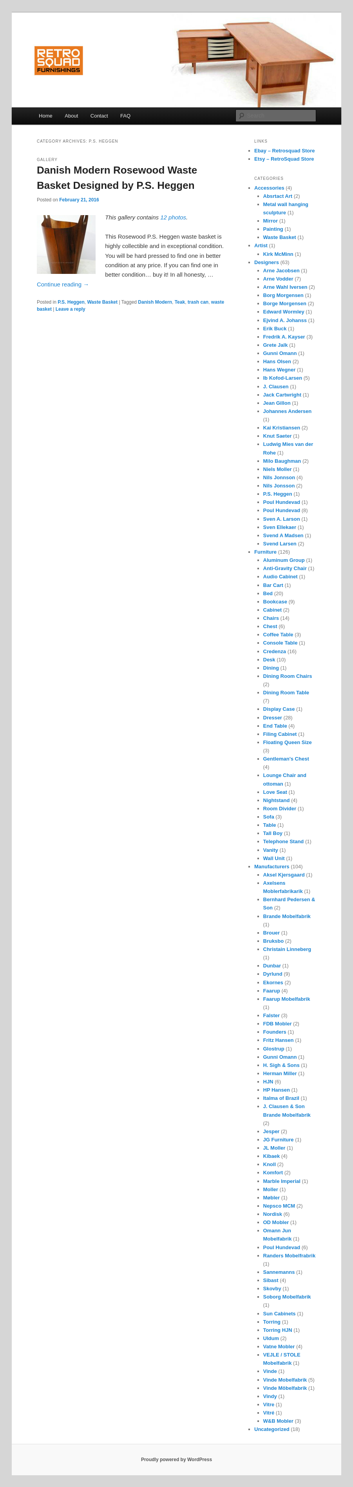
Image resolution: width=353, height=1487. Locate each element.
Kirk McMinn (278, 254)
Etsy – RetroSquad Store (284, 159)
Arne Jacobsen (281, 270)
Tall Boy (273, 833)
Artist (261, 245)
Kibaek (271, 1156)
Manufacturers (272, 866)
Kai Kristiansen (282, 428)
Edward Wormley (283, 312)
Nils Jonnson (279, 477)
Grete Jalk (275, 345)
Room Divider (280, 808)
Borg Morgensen (283, 295)
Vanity (270, 850)
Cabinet (272, 610)
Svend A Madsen (283, 535)
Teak (180, 302)
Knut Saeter (277, 436)
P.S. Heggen (71, 302)
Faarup (271, 991)
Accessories (269, 188)
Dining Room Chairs (287, 676)
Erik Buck (275, 328)
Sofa (268, 817)
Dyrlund (272, 974)
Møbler (271, 1198)
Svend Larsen (280, 544)
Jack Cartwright (282, 395)
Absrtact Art (278, 196)
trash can (198, 302)
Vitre (269, 1404)
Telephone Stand (283, 841)
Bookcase (275, 602)
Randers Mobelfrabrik (289, 1256)
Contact (99, 116)
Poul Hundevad (282, 502)
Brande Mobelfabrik (287, 916)
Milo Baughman (282, 461)
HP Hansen (276, 1090)
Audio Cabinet (280, 577)
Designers (266, 262)
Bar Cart (273, 585)
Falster (271, 1015)
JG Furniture (278, 1140)
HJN (268, 1082)
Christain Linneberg (287, 949)
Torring (272, 1322)
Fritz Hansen (278, 1040)
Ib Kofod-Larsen (282, 378)
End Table (275, 726)
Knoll (269, 1164)
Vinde (270, 1371)
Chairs (271, 618)
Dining (271, 668)
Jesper (271, 1131)
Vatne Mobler (279, 1346)
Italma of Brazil (281, 1098)
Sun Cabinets (279, 1314)
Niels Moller (277, 469)
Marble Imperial (282, 1181)
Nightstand (276, 800)
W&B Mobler (278, 1421)
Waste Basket (102, 302)
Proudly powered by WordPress (176, 1459)
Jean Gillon (277, 403)
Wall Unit (274, 858)
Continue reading (63, 284)
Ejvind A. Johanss (285, 320)
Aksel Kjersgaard (284, 875)
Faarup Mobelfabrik (286, 999)
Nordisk (272, 1214)
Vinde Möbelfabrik (285, 1388)
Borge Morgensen (285, 303)
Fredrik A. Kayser (284, 337)
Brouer (271, 933)
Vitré (269, 1413)
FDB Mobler (277, 1024)
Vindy (270, 1396)
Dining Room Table (286, 693)
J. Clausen (276, 386)
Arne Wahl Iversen (285, 287)
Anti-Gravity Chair (285, 568)
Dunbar (272, 966)
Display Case (279, 709)
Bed (268, 593)
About (71, 116)
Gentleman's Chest (286, 759)
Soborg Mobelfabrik (287, 1297)
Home (45, 116)
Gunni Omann (280, 353)
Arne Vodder (278, 279)
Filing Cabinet (280, 734)
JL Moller (274, 1148)
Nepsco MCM (279, 1206)
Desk (269, 660)
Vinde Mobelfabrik (285, 1380)
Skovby (272, 1288)
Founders (274, 1032)
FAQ (125, 116)
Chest (270, 626)
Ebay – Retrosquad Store (284, 151)
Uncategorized (272, 1429)
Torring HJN (277, 1330)
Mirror (270, 221)
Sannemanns (279, 1272)
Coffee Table (278, 635)
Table (269, 825)
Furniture (265, 552)
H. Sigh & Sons (281, 1065)
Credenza (274, 651)
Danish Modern (155, 302)
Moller (270, 1189)
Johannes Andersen (287, 411)
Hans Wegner (279, 370)
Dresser (272, 718)
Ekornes (273, 982)
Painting (273, 229)
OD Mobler (276, 1222)
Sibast (271, 1280)
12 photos (173, 217)
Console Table (280, 643)
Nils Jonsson (279, 486)
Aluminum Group (284, 560)
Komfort (273, 1172)
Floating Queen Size (287, 742)
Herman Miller (280, 1073)
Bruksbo (273, 941)
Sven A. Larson (281, 519)
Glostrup (273, 1049)
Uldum (271, 1338)
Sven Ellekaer (280, 527)
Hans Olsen (277, 361)
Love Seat (275, 792)
